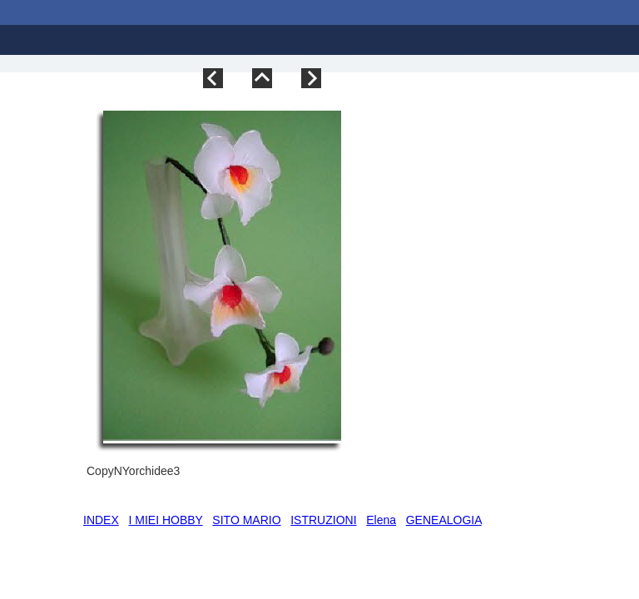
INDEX (101, 520)
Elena (381, 520)
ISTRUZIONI (323, 520)
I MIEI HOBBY (165, 520)
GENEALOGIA (444, 520)
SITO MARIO (246, 520)
